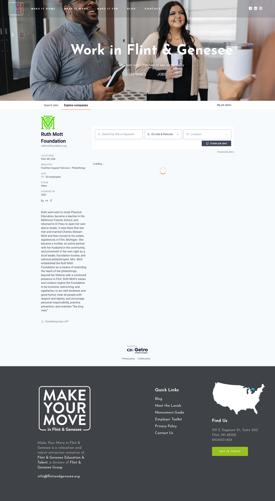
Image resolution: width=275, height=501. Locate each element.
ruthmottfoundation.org (54, 145)
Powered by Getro (225, 152)
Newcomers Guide (169, 412)
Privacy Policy (166, 426)
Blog (158, 399)
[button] (104, 143)
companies (76, 105)
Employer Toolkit (168, 419)
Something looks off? (54, 321)
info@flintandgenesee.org (59, 476)
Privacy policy (128, 358)
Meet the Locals (168, 406)
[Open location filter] (226, 134)
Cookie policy (144, 358)
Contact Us (164, 433)
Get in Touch (230, 451)
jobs (51, 105)
